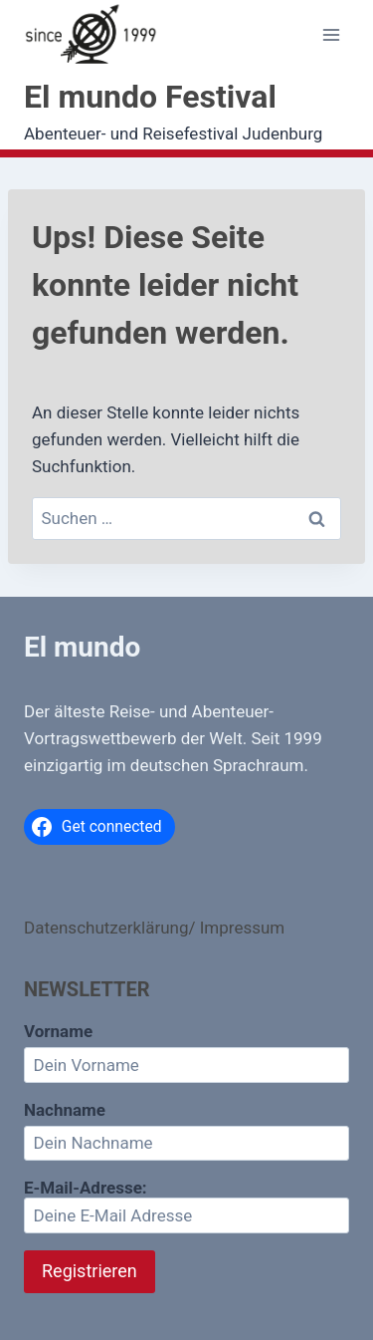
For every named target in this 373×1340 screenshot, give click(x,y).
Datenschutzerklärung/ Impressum (154, 928)
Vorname (58, 1031)
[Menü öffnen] (330, 35)
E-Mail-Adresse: (186, 1205)
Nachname (64, 1110)
